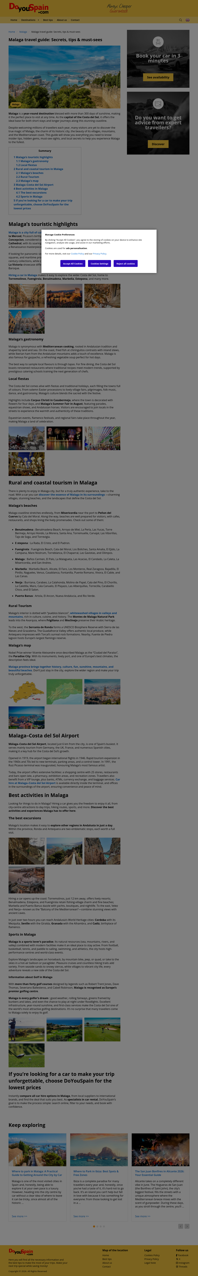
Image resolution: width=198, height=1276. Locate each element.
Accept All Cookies (73, 263)
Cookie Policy (77, 253)
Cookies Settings (99, 263)
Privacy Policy (99, 253)
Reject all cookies (125, 263)
